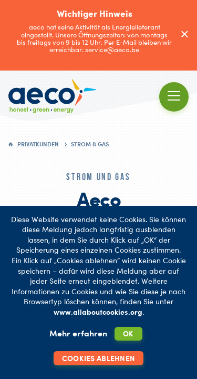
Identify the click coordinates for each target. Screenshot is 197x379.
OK (128, 333)
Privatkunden (38, 144)
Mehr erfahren (78, 333)
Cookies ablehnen (98, 358)
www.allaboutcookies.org (98, 311)
